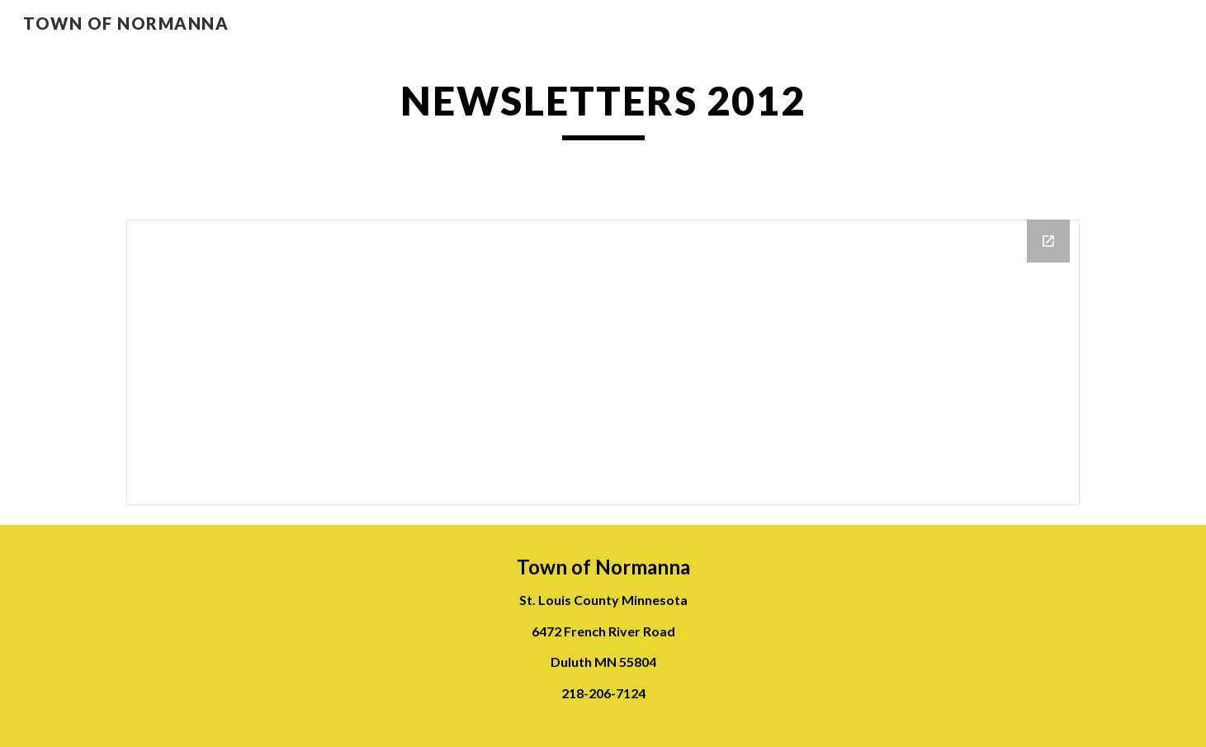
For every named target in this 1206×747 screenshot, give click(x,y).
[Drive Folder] (602, 362)
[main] (602, 108)
